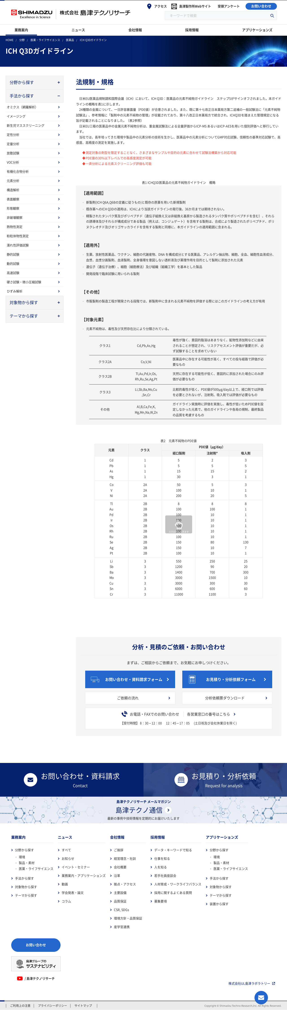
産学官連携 (122, 926)
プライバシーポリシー (52, 1005)
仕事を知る (162, 858)
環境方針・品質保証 (128, 918)
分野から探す (24, 850)
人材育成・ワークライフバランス (177, 884)
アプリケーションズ (222, 837)
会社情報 (117, 837)
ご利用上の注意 (20, 1005)
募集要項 (160, 901)
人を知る (160, 867)
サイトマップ (83, 1005)
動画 (65, 884)
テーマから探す (26, 895)
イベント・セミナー (76, 867)
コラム (66, 901)
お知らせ (68, 858)
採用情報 (157, 837)
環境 (22, 857)
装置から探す (219, 904)
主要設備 (120, 892)
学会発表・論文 (73, 892)
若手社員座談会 (165, 875)
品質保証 (120, 901)
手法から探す (24, 878)
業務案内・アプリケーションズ (84, 875)
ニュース (65, 837)
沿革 (117, 875)
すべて (66, 850)
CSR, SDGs (121, 909)
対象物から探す (26, 886)
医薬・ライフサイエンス (36, 868)
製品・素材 (27, 862)
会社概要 (120, 867)
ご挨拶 (118, 850)
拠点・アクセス (125, 884)
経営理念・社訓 (125, 858)
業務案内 (18, 837)
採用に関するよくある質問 (173, 892)
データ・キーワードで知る (173, 850)
